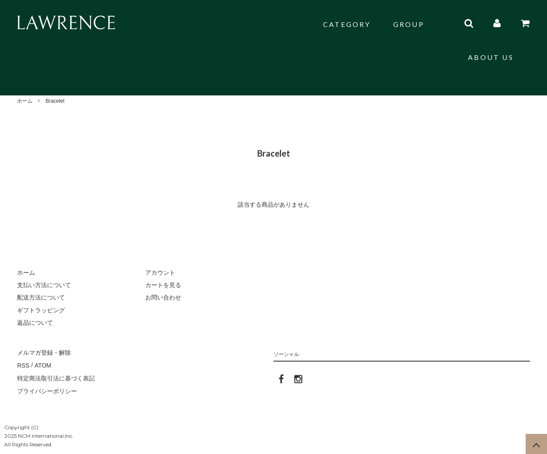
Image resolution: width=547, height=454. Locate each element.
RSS (23, 364)
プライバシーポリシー (47, 389)
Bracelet (55, 101)
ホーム (24, 101)
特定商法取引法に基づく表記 (56, 377)
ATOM (42, 364)
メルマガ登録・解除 (44, 352)
